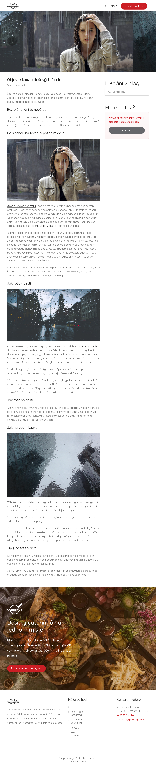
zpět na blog (22, 85)
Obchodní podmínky (76, 721)
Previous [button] (12, 41)
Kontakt (126, 130)
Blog (73, 707)
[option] (78, 41)
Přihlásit (110, 6)
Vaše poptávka (134, 6)
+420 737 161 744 (125, 715)
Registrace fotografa (77, 713)
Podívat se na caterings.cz (26, 668)
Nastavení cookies (76, 734)
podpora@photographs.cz (132, 719)
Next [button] (143, 41)
